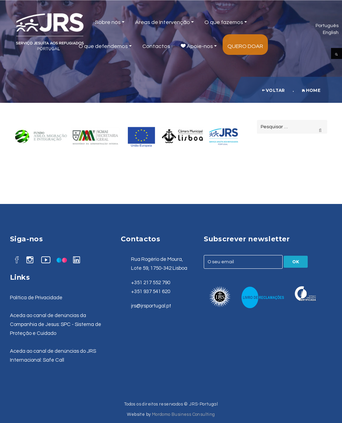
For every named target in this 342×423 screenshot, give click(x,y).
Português (327, 25)
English (331, 32)
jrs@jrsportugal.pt (151, 306)
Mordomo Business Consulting (183, 414)
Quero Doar (245, 46)
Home (311, 90)
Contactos (156, 46)
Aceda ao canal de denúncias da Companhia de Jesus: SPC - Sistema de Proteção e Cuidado (55, 324)
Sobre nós (110, 22)
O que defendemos (105, 46)
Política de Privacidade (36, 297)
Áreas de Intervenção (164, 22)
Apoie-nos (199, 46)
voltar (273, 90)
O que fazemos (225, 22)
